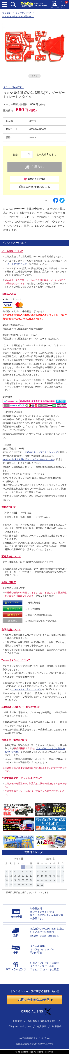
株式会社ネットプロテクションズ (41, 452)
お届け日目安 (8, 582)
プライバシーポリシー (19, 1026)
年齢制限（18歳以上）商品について (20, 707)
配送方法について (11, 556)
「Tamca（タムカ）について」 (26, 689)
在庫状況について (11, 629)
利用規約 (57, 1026)
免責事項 (42, 1026)
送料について (8, 507)
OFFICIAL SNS (36, 1011)
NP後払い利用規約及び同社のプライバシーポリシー (28, 459)
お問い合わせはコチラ (35, 999)
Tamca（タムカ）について (15, 660)
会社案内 (17, 1021)
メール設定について (12, 251)
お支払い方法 (8, 294)
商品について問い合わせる (34, 187)
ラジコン (6, 13)
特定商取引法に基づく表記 (42, 1021)
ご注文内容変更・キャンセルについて (21, 778)
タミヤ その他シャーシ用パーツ (18, 16)
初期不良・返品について (14, 740)
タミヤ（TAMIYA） (13, 87)
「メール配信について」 (17, 264)
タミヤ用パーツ (23, 13)
